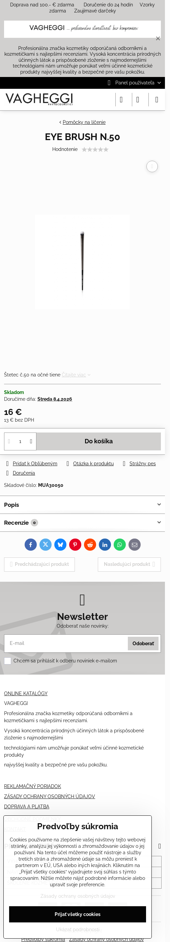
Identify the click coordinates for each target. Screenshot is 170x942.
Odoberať (143, 643)
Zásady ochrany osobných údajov (77, 896)
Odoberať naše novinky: (83, 626)
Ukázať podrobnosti (78, 929)
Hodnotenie (65, 149)
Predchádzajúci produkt (39, 564)
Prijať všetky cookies (78, 914)
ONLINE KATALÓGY (26, 693)
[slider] (95, 149)
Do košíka (99, 441)
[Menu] (157, 99)
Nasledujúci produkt (129, 564)
